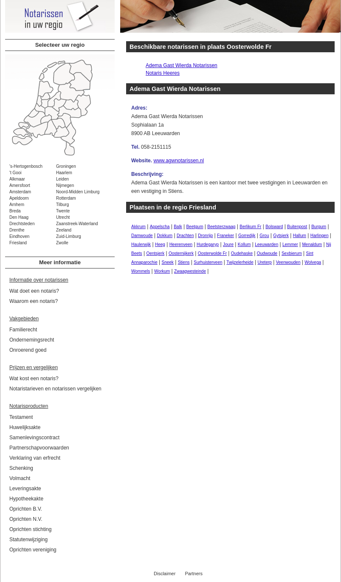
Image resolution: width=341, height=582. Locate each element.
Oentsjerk (155, 253)
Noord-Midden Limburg (77, 191)
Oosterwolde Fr (212, 253)
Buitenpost (297, 226)
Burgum (318, 226)
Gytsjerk (281, 235)
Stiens (184, 262)
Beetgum (194, 226)
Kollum (244, 244)
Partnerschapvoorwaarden (39, 448)
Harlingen (319, 235)
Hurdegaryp (208, 244)
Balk (178, 226)
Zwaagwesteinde (190, 271)
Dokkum (164, 235)
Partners (194, 573)
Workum (162, 271)
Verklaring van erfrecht (34, 458)
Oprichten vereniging (32, 550)
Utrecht (63, 217)
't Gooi (15, 172)
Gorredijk (247, 235)
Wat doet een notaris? (34, 291)
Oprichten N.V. (25, 519)
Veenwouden (288, 262)
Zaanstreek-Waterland (77, 223)
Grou (264, 235)
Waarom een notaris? (33, 301)
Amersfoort (19, 185)
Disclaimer (164, 573)
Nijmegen (65, 185)
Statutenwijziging (28, 539)
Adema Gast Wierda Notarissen (181, 65)
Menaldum (312, 244)
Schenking (21, 468)
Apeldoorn (19, 198)
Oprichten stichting (30, 529)
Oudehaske (242, 253)
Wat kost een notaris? (34, 378)
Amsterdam (20, 191)
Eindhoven (19, 236)
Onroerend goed (27, 350)
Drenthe (17, 230)
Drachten (185, 235)
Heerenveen (180, 244)
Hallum (299, 235)
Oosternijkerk (181, 253)
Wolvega (312, 262)
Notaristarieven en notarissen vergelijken (55, 389)
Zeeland (63, 230)
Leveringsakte (25, 489)
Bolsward (274, 226)
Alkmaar (17, 179)
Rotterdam (66, 198)
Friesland (18, 242)
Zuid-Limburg (68, 236)
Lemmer (290, 244)
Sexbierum (292, 253)
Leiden (62, 179)
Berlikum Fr (250, 226)
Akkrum (138, 226)
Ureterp (265, 262)
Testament (21, 417)
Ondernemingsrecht (31, 340)
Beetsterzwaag (221, 226)
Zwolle (62, 242)
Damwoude (142, 235)
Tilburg (62, 204)
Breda (15, 211)
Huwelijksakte (24, 427)
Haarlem (64, 172)
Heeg (160, 244)
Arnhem (16, 204)
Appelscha (160, 226)
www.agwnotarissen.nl (178, 161)
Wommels (140, 271)
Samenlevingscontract (34, 438)
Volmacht (19, 478)
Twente (63, 211)
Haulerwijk (141, 244)
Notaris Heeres (163, 73)
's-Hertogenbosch (25, 166)
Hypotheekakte (26, 499)
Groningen (66, 166)
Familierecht (23, 330)
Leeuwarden (266, 244)
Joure (228, 244)
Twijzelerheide (239, 262)
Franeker (225, 235)
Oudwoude (267, 253)
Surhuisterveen (208, 262)
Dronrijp (205, 235)
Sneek (168, 262)
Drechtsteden (21, 223)
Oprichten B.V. (25, 509)
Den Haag (18, 217)
